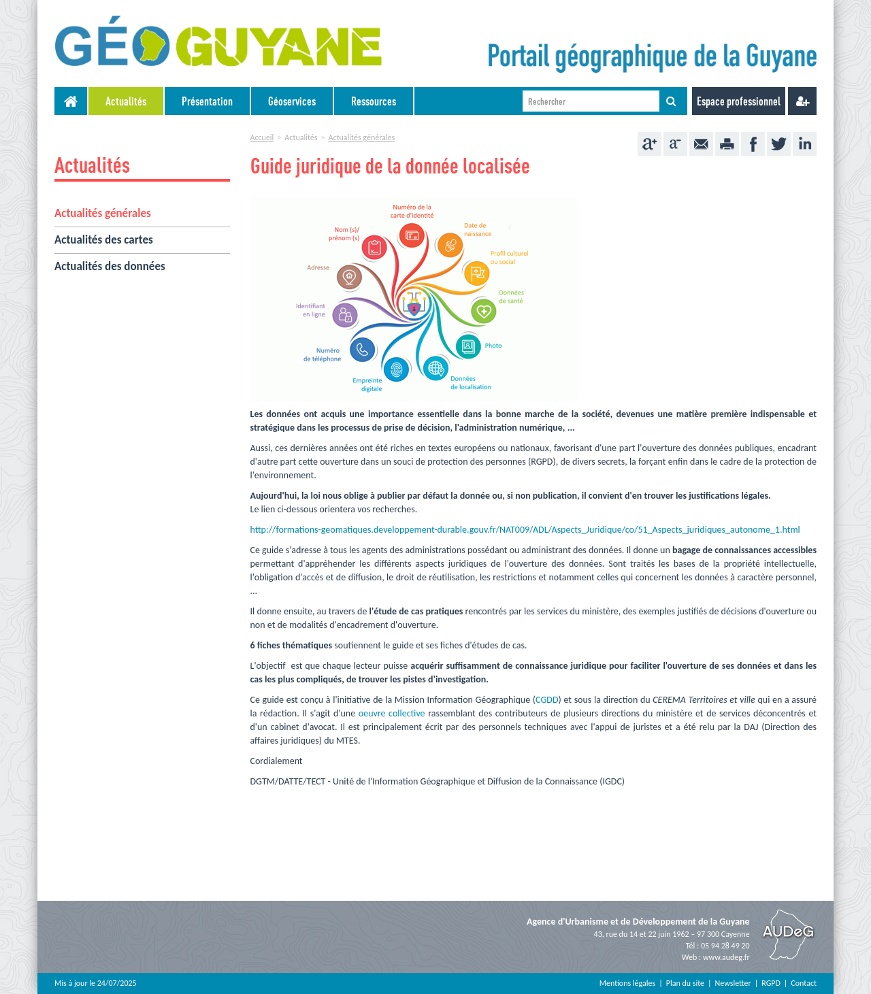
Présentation (207, 101)
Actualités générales (102, 213)
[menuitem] (126, 101)
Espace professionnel (738, 101)
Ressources (373, 101)
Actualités (125, 101)
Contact (804, 983)
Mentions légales (627, 983)
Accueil (262, 137)
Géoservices (292, 101)
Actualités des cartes (103, 240)
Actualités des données (109, 266)
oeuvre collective (392, 713)
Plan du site (685, 983)
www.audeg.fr (726, 957)
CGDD (547, 700)
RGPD (770, 983)
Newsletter (733, 983)
